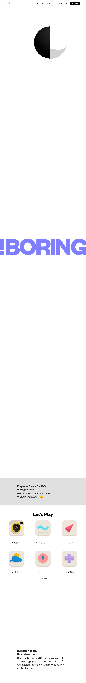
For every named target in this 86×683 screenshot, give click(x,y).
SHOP (43, 3)
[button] (67, 3)
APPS (38, 3)
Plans (54, 3)
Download (75, 3)
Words (48, 3)
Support (61, 3)
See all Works (43, 578)
